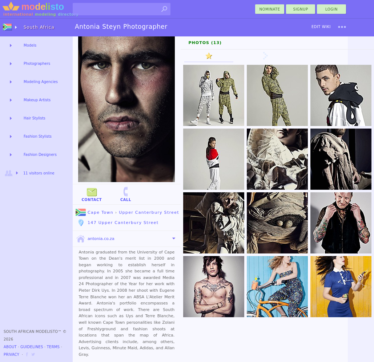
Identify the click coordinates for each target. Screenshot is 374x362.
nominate (270, 9)
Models (30, 45)
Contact (91, 194)
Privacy (11, 355)
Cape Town (94, 212)
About (10, 347)
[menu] (342, 27)
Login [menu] (331, 9)
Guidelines (31, 347)
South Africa (39, 27)
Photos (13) (205, 42)
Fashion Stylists (38, 136)
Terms (53, 347)
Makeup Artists (37, 100)
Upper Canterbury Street (149, 212)
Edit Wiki (321, 27)
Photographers (37, 64)
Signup (300, 9)
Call (126, 194)
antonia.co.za (95, 239)
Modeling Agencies (41, 82)
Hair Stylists (34, 118)
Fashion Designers (40, 155)
